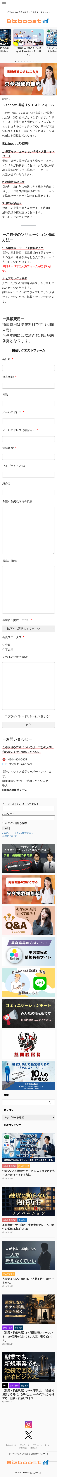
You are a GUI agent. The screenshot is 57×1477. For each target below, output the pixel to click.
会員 (6, 644)
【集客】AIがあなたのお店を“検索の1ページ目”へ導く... (28, 51)
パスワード (8, 813)
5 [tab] (27, 61)
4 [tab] (24, 61)
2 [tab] (18, 61)
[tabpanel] (28, 43)
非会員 (7, 649)
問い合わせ (24, 1445)
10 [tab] (43, 61)
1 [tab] (15, 61)
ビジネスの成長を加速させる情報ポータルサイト (29, 1454)
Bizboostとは (11, 1445)
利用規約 (23, 1448)
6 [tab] (30, 61)
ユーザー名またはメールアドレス (20, 804)
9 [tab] (39, 61)
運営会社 (34, 1448)
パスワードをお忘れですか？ (18, 833)
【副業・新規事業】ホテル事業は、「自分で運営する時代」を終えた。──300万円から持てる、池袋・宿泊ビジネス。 (28, 1394)
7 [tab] (33, 61)
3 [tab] (21, 61)
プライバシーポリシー (42, 1445)
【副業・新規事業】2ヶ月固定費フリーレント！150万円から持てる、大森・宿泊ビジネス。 (27, 1336)
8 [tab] (36, 61)
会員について (9, 836)
